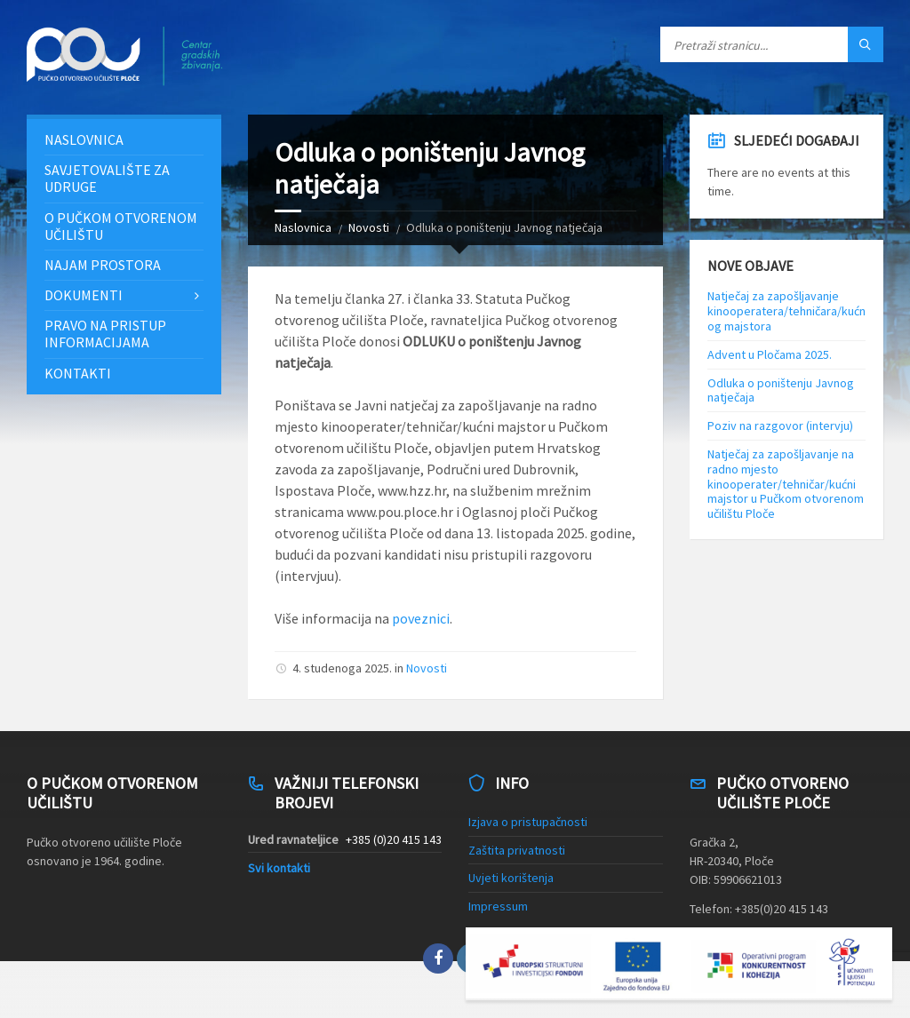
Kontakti (77, 373)
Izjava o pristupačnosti (527, 822)
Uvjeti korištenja (511, 878)
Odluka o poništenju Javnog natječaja (780, 390)
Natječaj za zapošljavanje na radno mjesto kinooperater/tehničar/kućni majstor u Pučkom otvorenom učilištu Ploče (785, 483)
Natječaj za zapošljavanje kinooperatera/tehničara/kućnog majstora (786, 311)
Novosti (368, 227)
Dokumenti (83, 295)
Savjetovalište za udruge (107, 178)
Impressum (498, 906)
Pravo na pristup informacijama (105, 333)
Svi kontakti (279, 868)
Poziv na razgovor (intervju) (780, 425)
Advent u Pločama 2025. (769, 354)
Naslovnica (303, 227)
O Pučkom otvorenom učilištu (120, 226)
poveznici (421, 618)
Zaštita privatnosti (516, 850)
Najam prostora (102, 265)
